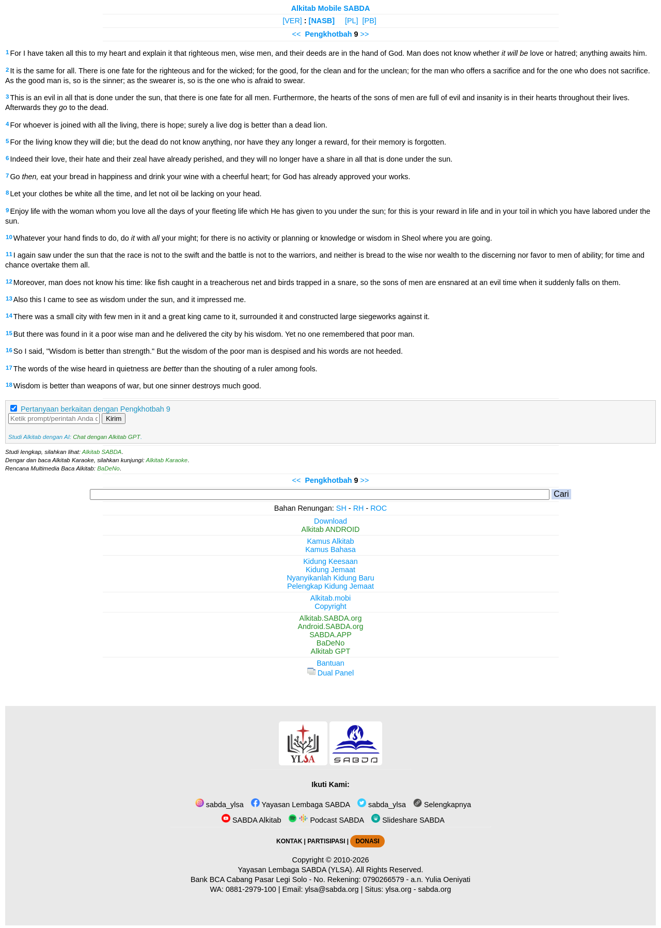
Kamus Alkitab (330, 541)
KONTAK (289, 841)
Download (330, 521)
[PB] (369, 21)
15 (9, 333)
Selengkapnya (442, 804)
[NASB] (322, 21)
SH (341, 508)
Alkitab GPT (331, 651)
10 (9, 237)
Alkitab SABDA (102, 452)
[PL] (351, 21)
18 (9, 385)
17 (9, 368)
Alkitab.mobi (330, 598)
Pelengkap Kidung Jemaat (330, 586)
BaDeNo (108, 468)
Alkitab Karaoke (167, 460)
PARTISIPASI (326, 841)
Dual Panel (330, 673)
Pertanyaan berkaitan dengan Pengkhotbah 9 (95, 409)
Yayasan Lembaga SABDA (300, 804)
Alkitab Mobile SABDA (330, 8)
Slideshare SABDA (408, 820)
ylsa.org (398, 889)
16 (9, 350)
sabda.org (434, 889)
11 (9, 254)
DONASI (367, 841)
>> (364, 34)
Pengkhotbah (328, 34)
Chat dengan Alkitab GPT (106, 437)
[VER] (292, 21)
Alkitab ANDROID (331, 529)
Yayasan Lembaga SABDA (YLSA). (296, 870)
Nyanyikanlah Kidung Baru (330, 578)
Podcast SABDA (326, 820)
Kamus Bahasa (330, 549)
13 (9, 298)
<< (296, 34)
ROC (378, 508)
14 (9, 315)
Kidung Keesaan (330, 561)
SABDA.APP (330, 635)
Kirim (113, 418)
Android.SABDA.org (330, 626)
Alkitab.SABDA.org (331, 618)
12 (9, 281)
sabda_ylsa (219, 804)
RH (358, 508)
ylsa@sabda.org (331, 889)
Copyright (330, 606)
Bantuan (330, 663)
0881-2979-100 (251, 889)
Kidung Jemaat (330, 569)
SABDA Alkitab (251, 820)
